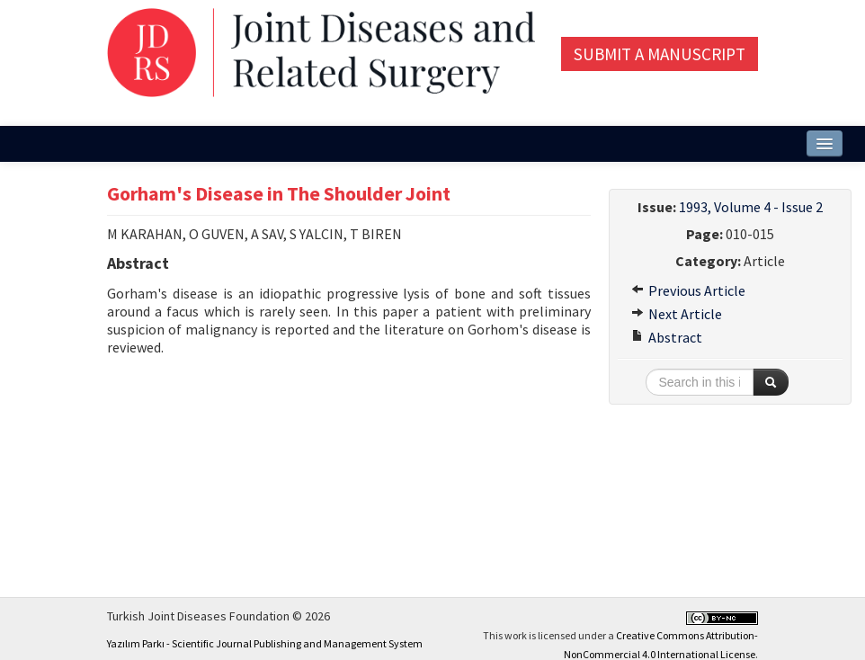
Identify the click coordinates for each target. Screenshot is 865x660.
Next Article (676, 314)
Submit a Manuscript (659, 54)
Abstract (666, 337)
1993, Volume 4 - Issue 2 (751, 207)
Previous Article (688, 290)
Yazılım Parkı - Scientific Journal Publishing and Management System (265, 643)
